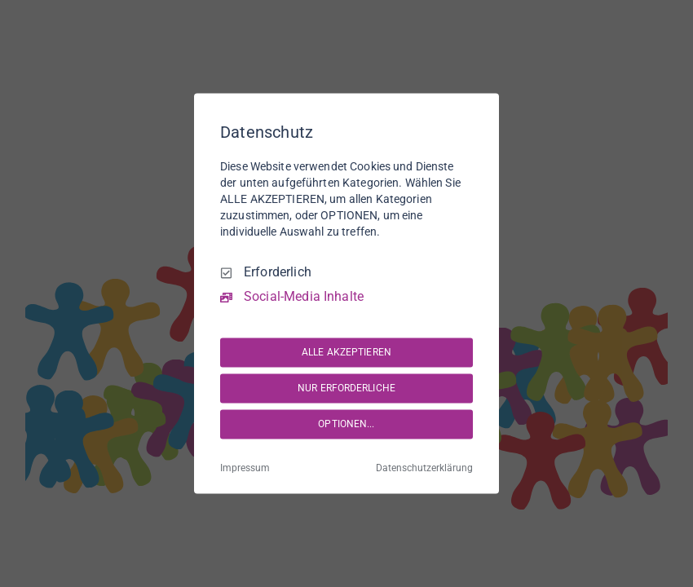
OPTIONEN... (346, 424)
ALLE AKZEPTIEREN (346, 352)
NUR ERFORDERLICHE (346, 388)
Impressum (245, 469)
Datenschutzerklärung (424, 469)
